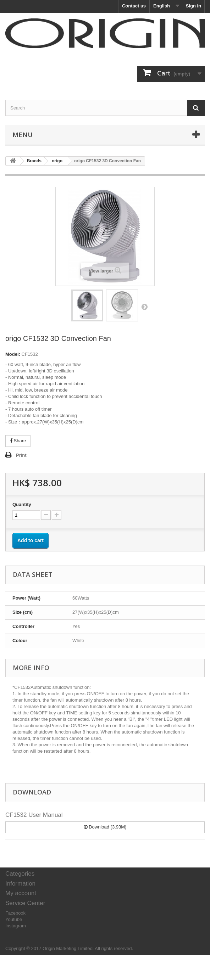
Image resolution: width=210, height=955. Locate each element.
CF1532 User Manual (34, 814)
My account (20, 893)
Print (21, 455)
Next (144, 306)
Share (18, 440)
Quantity (21, 504)
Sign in (193, 6)
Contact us (134, 6)
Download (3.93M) (105, 827)
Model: (12, 354)
